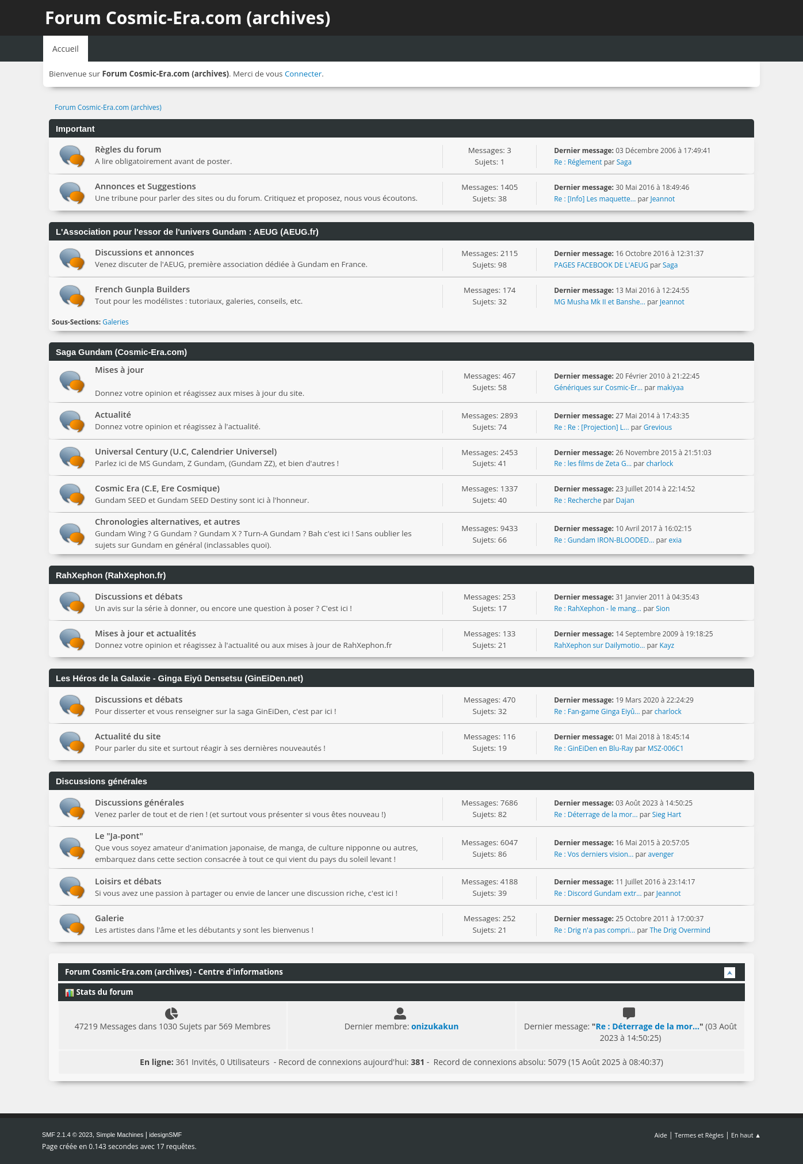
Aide (661, 1135)
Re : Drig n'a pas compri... (594, 930)
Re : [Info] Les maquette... (595, 199)
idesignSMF (165, 1134)
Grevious (658, 427)
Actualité (113, 414)
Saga (624, 162)
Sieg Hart (667, 814)
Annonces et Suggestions (145, 186)
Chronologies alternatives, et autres (167, 521)
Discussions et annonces (144, 252)
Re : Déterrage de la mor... (595, 814)
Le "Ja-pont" (119, 835)
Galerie (109, 917)
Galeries (115, 322)
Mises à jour (119, 369)
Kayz (666, 645)
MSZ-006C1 (666, 748)
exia (675, 540)
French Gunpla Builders (142, 289)
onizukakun (434, 1026)
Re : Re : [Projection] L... (591, 427)
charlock (659, 463)
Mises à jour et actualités (145, 633)
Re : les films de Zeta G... (593, 463)
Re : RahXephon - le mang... (597, 608)
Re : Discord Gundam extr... (597, 893)
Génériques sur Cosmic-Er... (598, 387)
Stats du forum (99, 992)
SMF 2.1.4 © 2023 (67, 1134)
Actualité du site (128, 736)
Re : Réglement (578, 162)
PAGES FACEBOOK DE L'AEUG (601, 265)
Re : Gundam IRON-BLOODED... (604, 540)
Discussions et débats (138, 596)
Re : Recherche (577, 500)
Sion (663, 608)
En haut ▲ (746, 1135)
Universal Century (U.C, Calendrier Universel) (186, 451)
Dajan (625, 500)
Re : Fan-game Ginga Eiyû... (597, 711)
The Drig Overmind (679, 930)
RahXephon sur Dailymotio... (599, 645)
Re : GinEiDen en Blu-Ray (593, 748)
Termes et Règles (699, 1135)
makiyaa (670, 387)
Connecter (303, 73)
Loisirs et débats (128, 881)
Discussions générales (139, 802)
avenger (661, 854)
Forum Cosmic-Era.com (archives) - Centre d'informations (174, 972)
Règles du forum (128, 149)
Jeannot (662, 199)
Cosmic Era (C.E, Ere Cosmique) (157, 488)
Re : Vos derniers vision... (593, 854)
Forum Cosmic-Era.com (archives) (187, 17)
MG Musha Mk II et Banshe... (599, 302)
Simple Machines (119, 1134)
